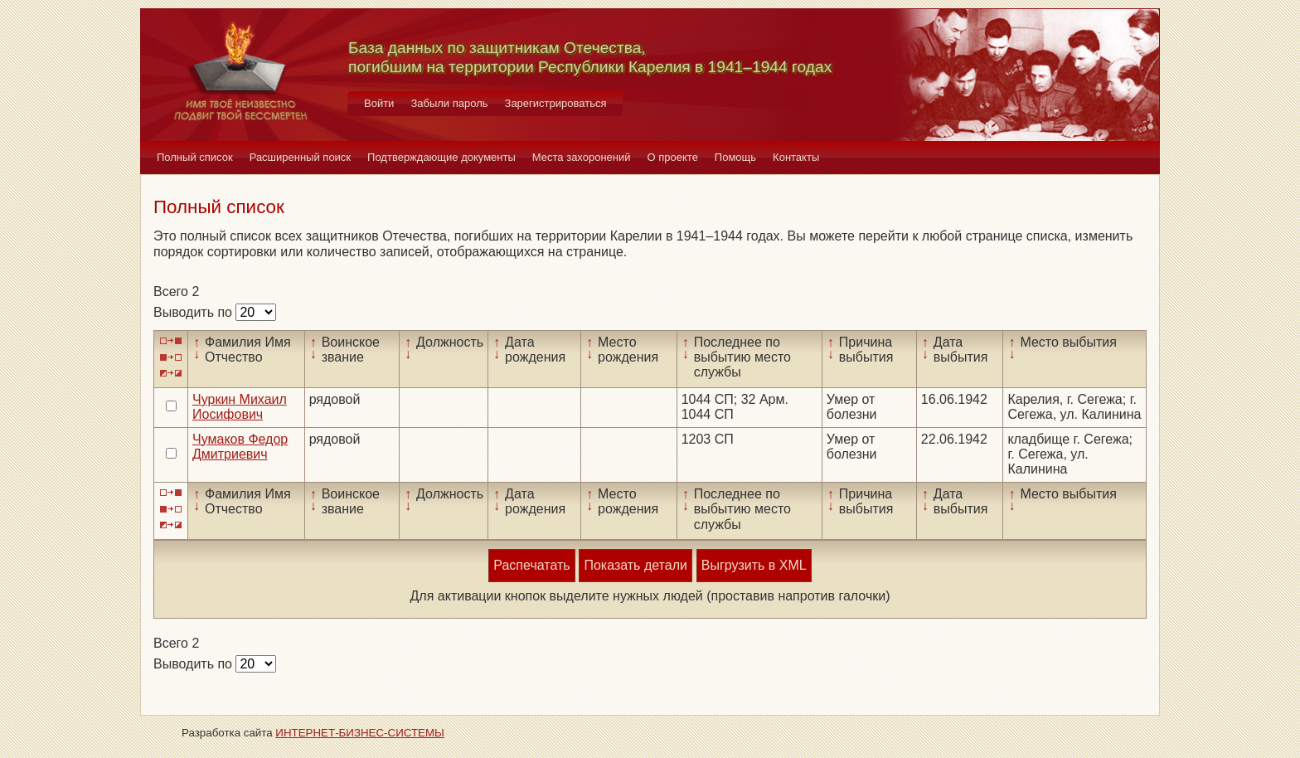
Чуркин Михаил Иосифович (239, 406)
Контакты (796, 157)
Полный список (195, 157)
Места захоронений (581, 157)
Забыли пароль (449, 103)
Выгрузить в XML (754, 565)
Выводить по (194, 312)
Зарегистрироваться (556, 103)
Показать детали (635, 565)
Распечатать (531, 565)
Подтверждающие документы (441, 157)
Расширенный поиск (300, 157)
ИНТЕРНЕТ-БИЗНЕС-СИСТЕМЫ (359, 732)
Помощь (735, 157)
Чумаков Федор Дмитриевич (240, 446)
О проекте (673, 157)
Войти (379, 103)
